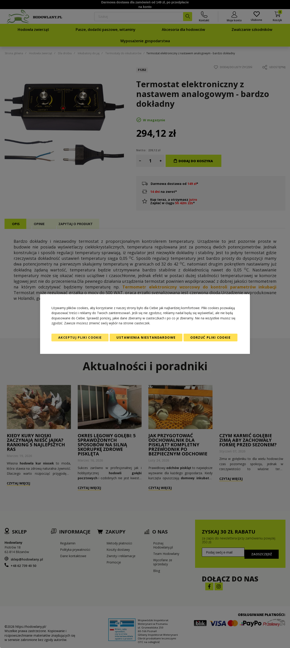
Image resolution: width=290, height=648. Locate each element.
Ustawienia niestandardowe (146, 337)
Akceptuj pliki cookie (80, 337)
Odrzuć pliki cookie (210, 337)
